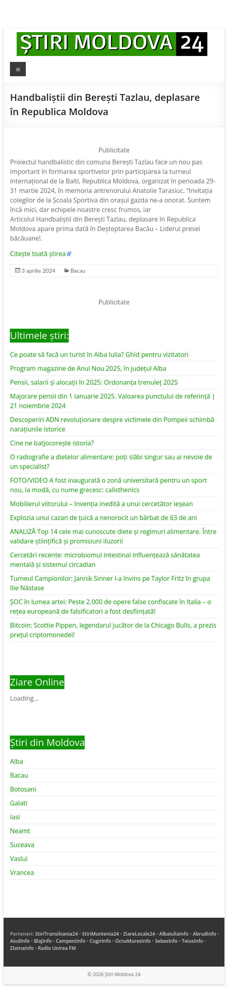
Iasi (15, 817)
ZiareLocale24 (139, 933)
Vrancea (22, 872)
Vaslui (18, 858)
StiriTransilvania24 (56, 933)
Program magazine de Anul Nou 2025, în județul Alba (88, 368)
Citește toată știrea (38, 253)
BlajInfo (43, 941)
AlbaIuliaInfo (174, 933)
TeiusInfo (192, 941)
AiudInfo (19, 941)
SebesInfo (166, 941)
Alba (16, 761)
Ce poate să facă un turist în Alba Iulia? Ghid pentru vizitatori (99, 354)
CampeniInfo (70, 941)
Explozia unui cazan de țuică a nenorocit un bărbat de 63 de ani (103, 517)
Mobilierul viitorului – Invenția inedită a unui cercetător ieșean (101, 503)
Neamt (20, 830)
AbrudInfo (204, 933)
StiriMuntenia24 (100, 933)
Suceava (22, 844)
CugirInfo (100, 941)
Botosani (23, 789)
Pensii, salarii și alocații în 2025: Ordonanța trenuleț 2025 (94, 382)
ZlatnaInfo (22, 948)
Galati (18, 803)
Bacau (77, 270)
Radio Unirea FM (57, 948)
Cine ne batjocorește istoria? (52, 443)
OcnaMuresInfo (133, 941)
